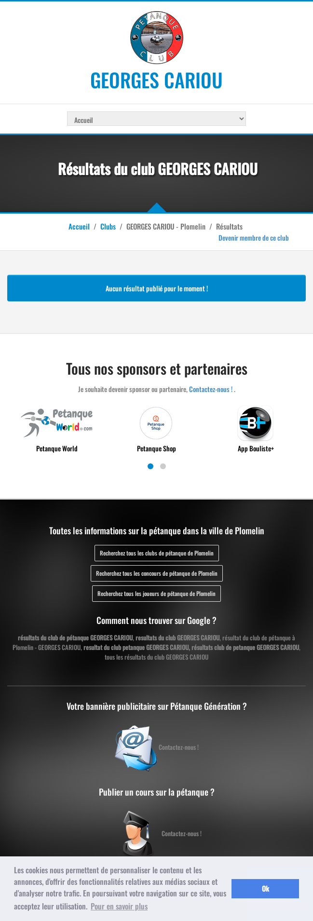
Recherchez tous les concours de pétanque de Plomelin (157, 573)
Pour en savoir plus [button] (119, 906)
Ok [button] (265, 888)
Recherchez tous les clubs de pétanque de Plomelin (157, 553)
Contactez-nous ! (210, 389)
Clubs (108, 226)
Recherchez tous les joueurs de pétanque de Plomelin (156, 593)
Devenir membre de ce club (253, 237)
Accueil (79, 226)
